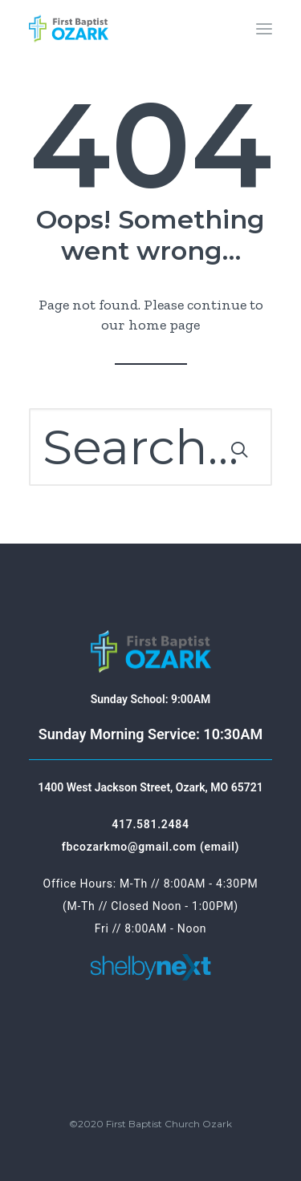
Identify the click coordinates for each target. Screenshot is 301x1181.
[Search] (150, 447)
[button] (264, 29)
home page (164, 325)
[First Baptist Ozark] (68, 28)
